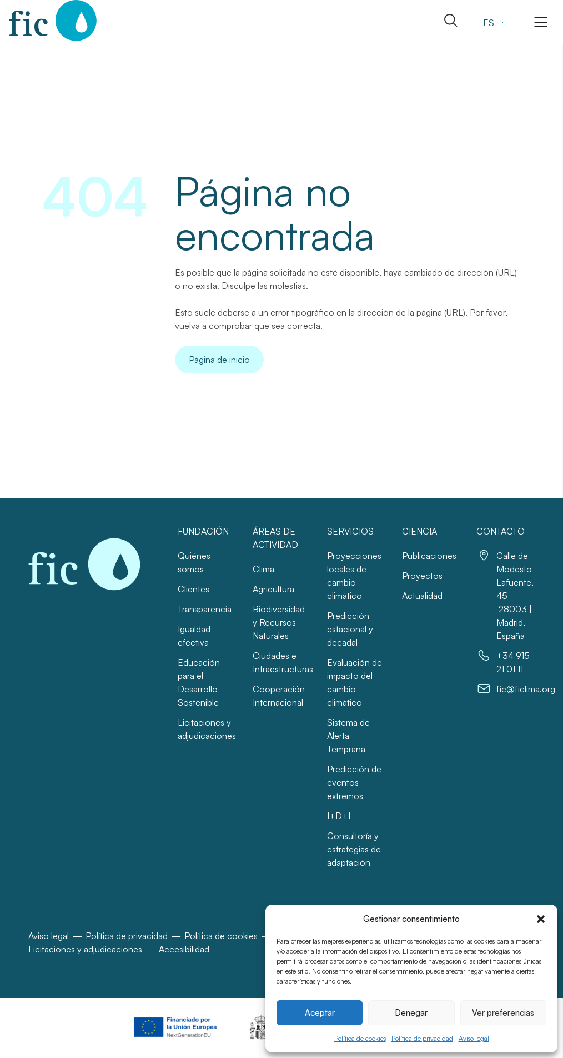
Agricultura (273, 589)
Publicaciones (429, 555)
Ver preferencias (503, 1012)
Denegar (411, 1012)
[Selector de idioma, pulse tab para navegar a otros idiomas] (492, 22)
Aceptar (320, 1012)
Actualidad (422, 595)
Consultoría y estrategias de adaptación (354, 849)
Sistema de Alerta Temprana (348, 736)
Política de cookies (360, 1038)
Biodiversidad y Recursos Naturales (279, 622)
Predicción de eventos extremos (354, 782)
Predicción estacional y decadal (350, 629)
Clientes (193, 589)
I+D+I (338, 815)
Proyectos (422, 575)
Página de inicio (219, 359)
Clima (263, 569)
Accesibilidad (184, 949)
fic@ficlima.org (525, 689)
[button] (540, 919)
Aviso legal (474, 1038)
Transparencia (205, 609)
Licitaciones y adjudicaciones (85, 949)
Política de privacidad (422, 1038)
